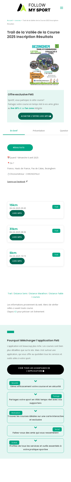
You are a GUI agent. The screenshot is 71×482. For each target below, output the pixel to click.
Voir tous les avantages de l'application (34, 369)
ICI (15, 311)
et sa (22, 108)
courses (18, 20)
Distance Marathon (38, 293)
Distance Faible (56, 293)
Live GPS (17, 213)
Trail (10, 293)
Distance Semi (20, 293)
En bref (14, 130)
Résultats (18, 147)
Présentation (39, 130)
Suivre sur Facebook (17, 181)
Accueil (10, 20)
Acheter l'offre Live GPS (35, 116)
